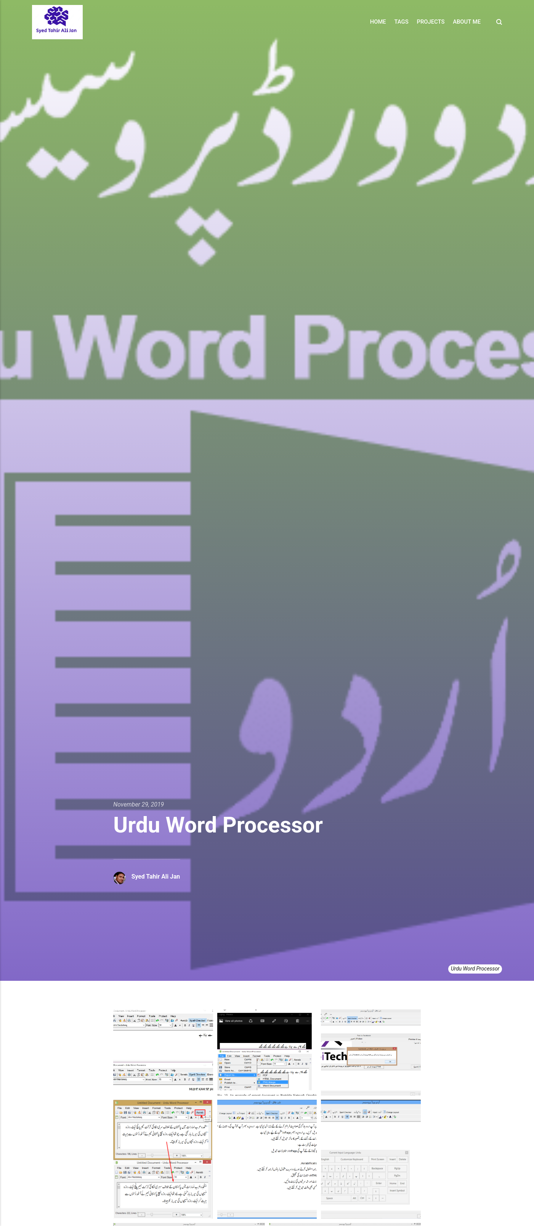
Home (378, 21)
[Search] (497, 22)
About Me (467, 21)
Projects (430, 21)
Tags (401, 21)
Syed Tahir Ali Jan (155, 876)
